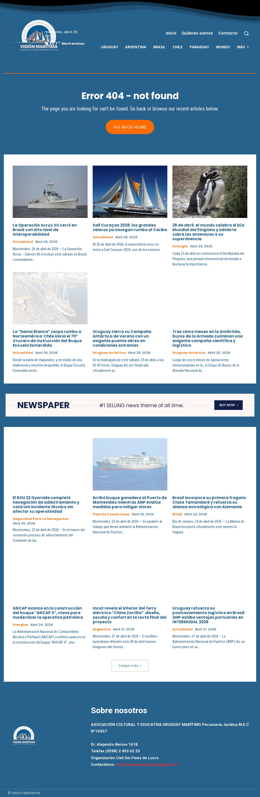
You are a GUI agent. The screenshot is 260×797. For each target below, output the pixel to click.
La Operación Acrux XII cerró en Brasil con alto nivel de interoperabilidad (45, 229)
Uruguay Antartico (109, 353)
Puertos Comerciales (111, 514)
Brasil (177, 514)
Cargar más (130, 665)
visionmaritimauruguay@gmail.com (147, 764)
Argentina (102, 629)
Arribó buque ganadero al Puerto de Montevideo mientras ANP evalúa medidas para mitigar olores (130, 502)
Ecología (180, 246)
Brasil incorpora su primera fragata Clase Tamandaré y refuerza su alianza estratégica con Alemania (209, 502)
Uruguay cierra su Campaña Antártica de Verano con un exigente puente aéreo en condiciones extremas (122, 338)
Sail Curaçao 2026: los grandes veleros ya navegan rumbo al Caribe (130, 227)
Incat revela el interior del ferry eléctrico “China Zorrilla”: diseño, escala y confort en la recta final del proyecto (130, 615)
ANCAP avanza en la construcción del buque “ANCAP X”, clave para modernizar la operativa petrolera (48, 612)
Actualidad (23, 242)
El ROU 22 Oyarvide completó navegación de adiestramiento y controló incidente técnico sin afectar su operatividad (46, 504)
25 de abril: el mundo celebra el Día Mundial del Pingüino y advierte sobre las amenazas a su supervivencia (208, 232)
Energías (20, 625)
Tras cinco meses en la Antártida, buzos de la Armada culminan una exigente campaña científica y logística (207, 338)
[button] (246, 33)
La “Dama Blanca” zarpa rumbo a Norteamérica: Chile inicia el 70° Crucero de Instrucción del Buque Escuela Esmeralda (47, 338)
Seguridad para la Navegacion (41, 519)
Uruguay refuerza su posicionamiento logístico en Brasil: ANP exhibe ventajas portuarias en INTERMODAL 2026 (208, 615)
